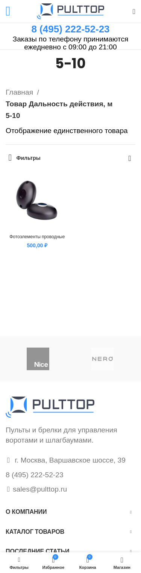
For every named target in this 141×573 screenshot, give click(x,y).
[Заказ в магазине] (129, 158)
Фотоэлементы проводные (37, 236)
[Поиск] (134, 11)
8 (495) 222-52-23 (70, 29)
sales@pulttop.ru (40, 489)
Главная (20, 92)
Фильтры (29, 158)
